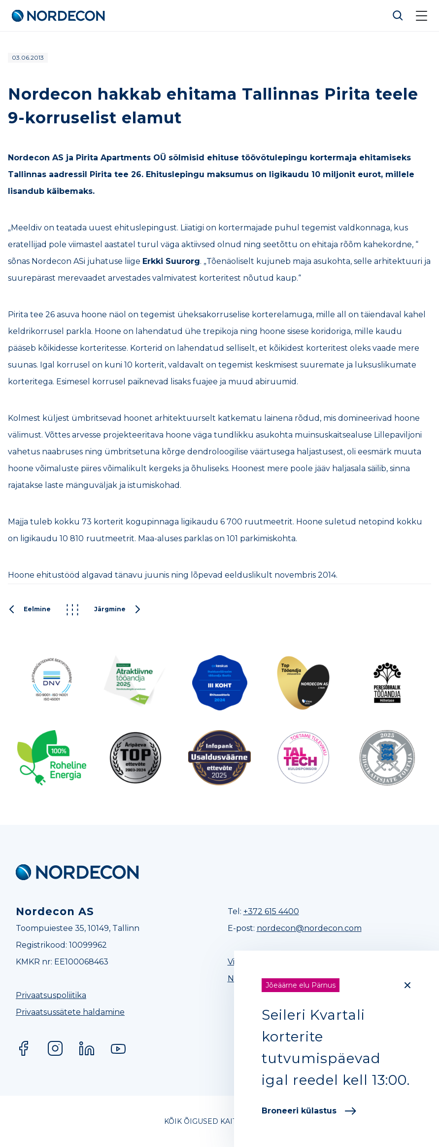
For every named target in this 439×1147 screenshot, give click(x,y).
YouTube (118, 1048)
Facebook (24, 1048)
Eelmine (29, 609)
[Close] (407, 985)
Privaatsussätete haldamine (70, 1012)
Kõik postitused (72, 610)
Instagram (55, 1048)
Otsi (398, 16)
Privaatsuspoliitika (51, 995)
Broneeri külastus (309, 1110)
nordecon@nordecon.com (309, 928)
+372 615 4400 (271, 911)
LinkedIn (87, 1048)
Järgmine (117, 609)
